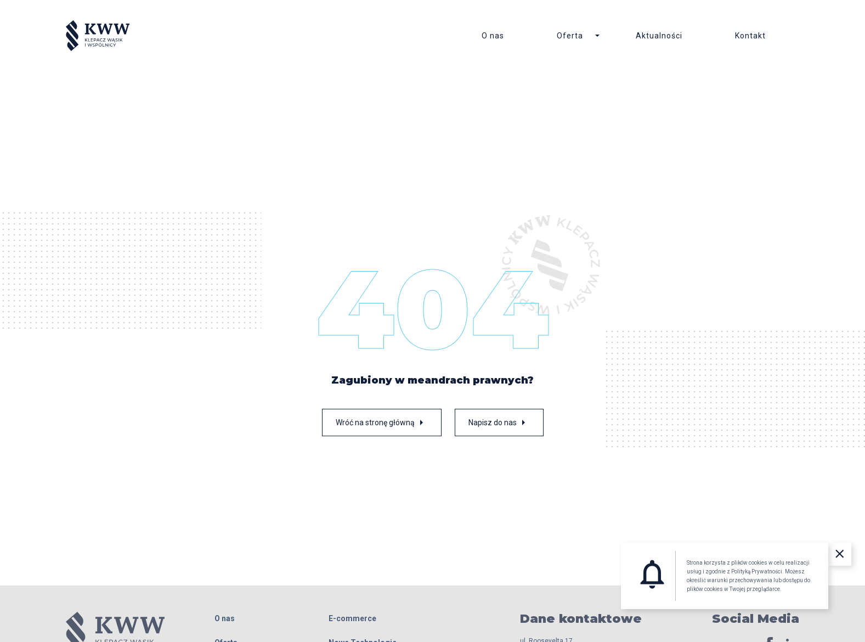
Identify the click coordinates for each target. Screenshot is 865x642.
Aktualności (659, 37)
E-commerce (352, 621)
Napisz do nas (499, 425)
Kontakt (750, 37)
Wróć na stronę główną (382, 425)
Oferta (570, 37)
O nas (493, 37)
